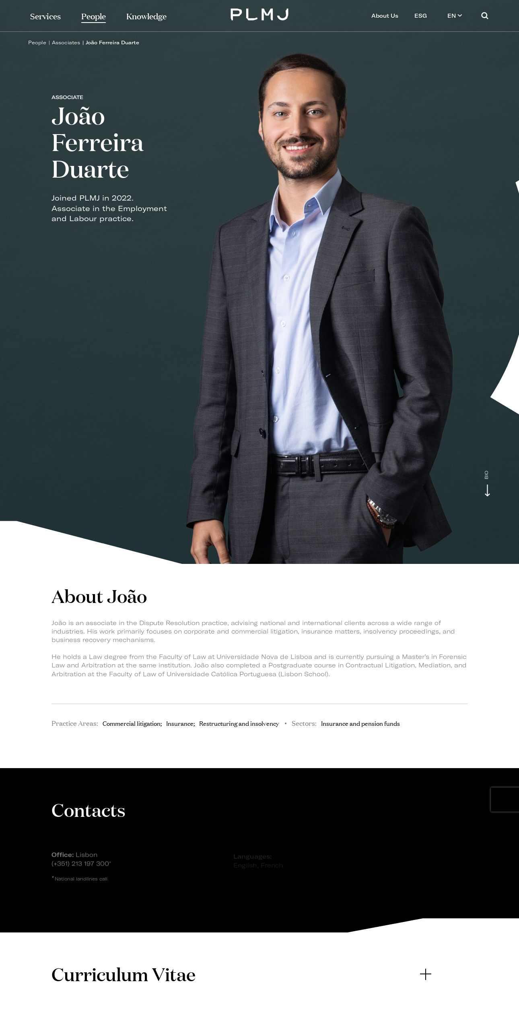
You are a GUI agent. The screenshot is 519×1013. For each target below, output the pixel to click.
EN (454, 15)
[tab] (241, 974)
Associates (66, 42)
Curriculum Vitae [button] (241, 973)
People (37, 42)
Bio (487, 475)
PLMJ (259, 13)
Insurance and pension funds (360, 723)
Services (45, 15)
